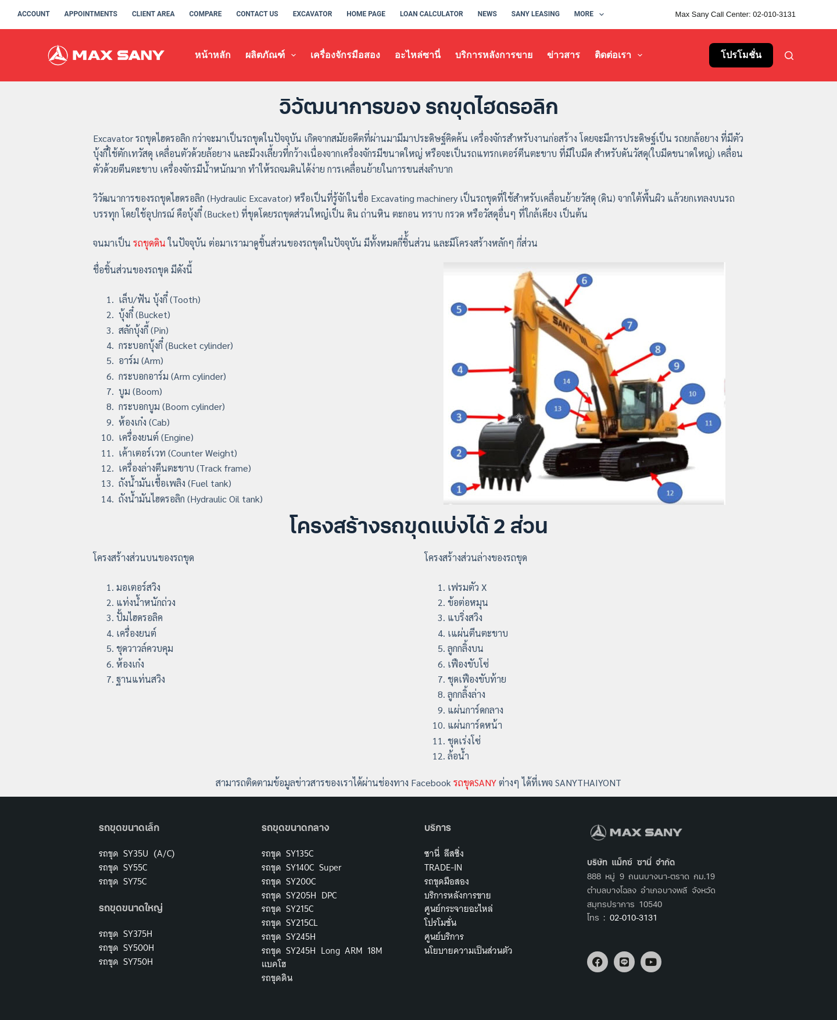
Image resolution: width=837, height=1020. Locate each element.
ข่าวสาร (563, 55)
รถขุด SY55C (123, 867)
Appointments (91, 14)
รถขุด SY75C (122, 881)
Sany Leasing (536, 14)
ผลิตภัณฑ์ (273, 55)
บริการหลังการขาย (493, 55)
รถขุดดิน (149, 243)
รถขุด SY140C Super (302, 867)
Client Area (153, 14)
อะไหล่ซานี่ (418, 55)
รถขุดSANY (474, 782)
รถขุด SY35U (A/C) (137, 853)
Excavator (312, 14)
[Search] (789, 55)
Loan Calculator (431, 14)
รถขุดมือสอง (446, 881)
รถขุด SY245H (289, 936)
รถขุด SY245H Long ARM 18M (322, 950)
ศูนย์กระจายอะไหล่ (458, 908)
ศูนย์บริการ (444, 936)
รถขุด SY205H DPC (299, 895)
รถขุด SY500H (126, 947)
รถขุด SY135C (287, 853)
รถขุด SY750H (126, 961)
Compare (205, 14)
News (487, 14)
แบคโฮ (274, 964)
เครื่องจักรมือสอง (345, 55)
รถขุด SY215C (287, 908)
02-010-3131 (633, 918)
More (591, 15)
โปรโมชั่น (741, 55)
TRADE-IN (443, 867)
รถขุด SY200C (289, 881)
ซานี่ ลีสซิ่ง (444, 853)
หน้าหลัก (213, 55)
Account (33, 14)
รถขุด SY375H (125, 933)
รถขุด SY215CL (290, 922)
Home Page (365, 14)
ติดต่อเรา (621, 55)
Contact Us (257, 14)
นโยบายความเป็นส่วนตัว (468, 950)
